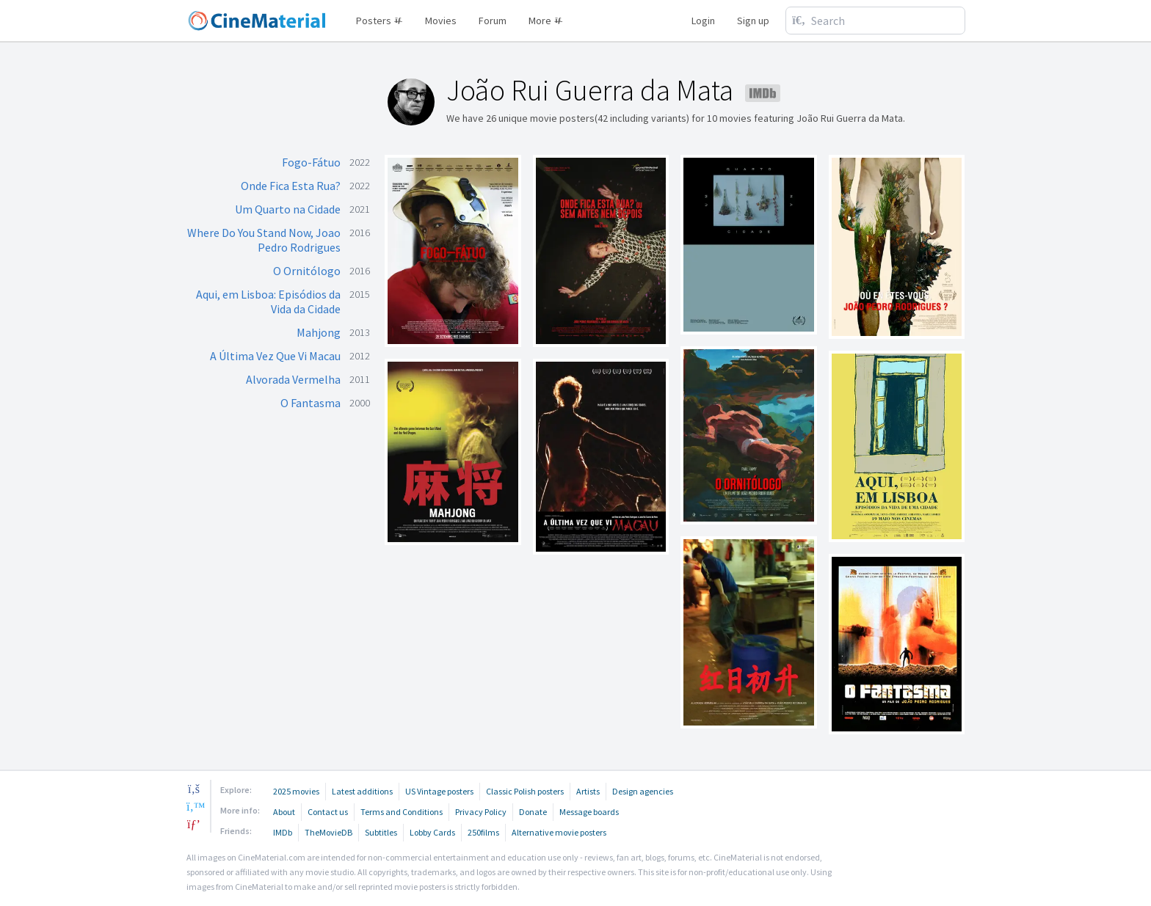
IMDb (282, 832)
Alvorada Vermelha (293, 379)
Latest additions (362, 791)
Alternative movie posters (559, 832)
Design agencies (642, 791)
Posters (379, 20)
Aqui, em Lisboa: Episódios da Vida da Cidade (268, 301)
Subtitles (381, 832)
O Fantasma (310, 402)
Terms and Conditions (401, 811)
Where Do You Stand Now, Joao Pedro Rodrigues (264, 240)
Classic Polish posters (525, 791)
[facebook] (193, 788)
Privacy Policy (480, 811)
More (546, 20)
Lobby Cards (432, 832)
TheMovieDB (328, 832)
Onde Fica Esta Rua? (291, 185)
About (284, 811)
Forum (492, 20)
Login (703, 20)
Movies (441, 20)
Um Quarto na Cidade (288, 209)
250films (483, 832)
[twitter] (193, 806)
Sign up (753, 20)
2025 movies (296, 791)
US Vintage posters (439, 791)
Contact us (328, 811)
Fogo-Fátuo (311, 162)
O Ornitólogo (307, 270)
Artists (588, 791)
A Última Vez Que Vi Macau (275, 355)
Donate (533, 811)
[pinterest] (193, 824)
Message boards (589, 811)
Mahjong (319, 332)
